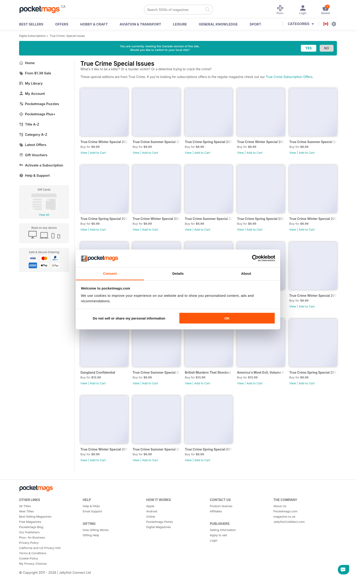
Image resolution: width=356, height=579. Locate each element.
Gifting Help (91, 535)
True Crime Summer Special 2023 (156, 142)
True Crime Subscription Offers (289, 77)
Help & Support (34, 175)
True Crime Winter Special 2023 (104, 142)
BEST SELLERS (31, 24)
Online (150, 516)
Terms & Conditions (32, 553)
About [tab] (246, 273)
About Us (279, 506)
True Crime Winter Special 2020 (313, 219)
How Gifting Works (96, 530)
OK (227, 318)
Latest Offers (32, 145)
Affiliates (216, 511)
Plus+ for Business (32, 537)
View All (44, 214)
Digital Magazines (158, 527)
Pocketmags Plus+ (37, 114)
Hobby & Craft (94, 24)
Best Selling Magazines (35, 516)
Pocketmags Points (159, 522)
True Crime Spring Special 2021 (261, 219)
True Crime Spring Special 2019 (313, 372)
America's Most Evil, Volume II (260, 372)
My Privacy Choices (33, 563)
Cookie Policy (28, 558)
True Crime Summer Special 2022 (313, 142)
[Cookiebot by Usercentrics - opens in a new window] (255, 258)
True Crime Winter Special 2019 (313, 295)
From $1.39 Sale (35, 73)
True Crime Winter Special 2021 (156, 219)
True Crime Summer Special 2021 (208, 219)
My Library (31, 83)
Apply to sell (218, 535)
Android (151, 511)
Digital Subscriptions (32, 36)
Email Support (92, 511)
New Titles (26, 511)
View (83, 152)
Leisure (180, 24)
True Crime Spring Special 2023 (208, 142)
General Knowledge (218, 24)
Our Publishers (29, 532)
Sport (255, 24)
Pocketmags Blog (31, 527)
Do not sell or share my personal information (129, 318)
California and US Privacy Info (40, 548)
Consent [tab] (110, 273)
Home (27, 63)
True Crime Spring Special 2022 (104, 219)
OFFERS (61, 24)
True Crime (57, 36)
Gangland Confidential (97, 372)
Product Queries (221, 506)
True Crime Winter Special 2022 (261, 142)
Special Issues (76, 36)
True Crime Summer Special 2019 (156, 372)
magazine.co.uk (284, 516)
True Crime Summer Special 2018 (156, 449)
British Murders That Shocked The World (208, 372)
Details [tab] (178, 273)
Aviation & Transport (140, 24)
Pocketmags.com (285, 511)
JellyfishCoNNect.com (289, 522)
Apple (150, 506)
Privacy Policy (29, 542)
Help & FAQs (91, 506)
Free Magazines (30, 522)
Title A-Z (29, 124)
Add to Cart (98, 152)
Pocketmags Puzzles (39, 104)
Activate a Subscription (41, 165)
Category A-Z (33, 134)
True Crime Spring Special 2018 (208, 449)
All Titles (25, 506)
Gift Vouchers (33, 155)
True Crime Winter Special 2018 (104, 449)
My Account (32, 93)
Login (214, 540)
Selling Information (223, 530)
